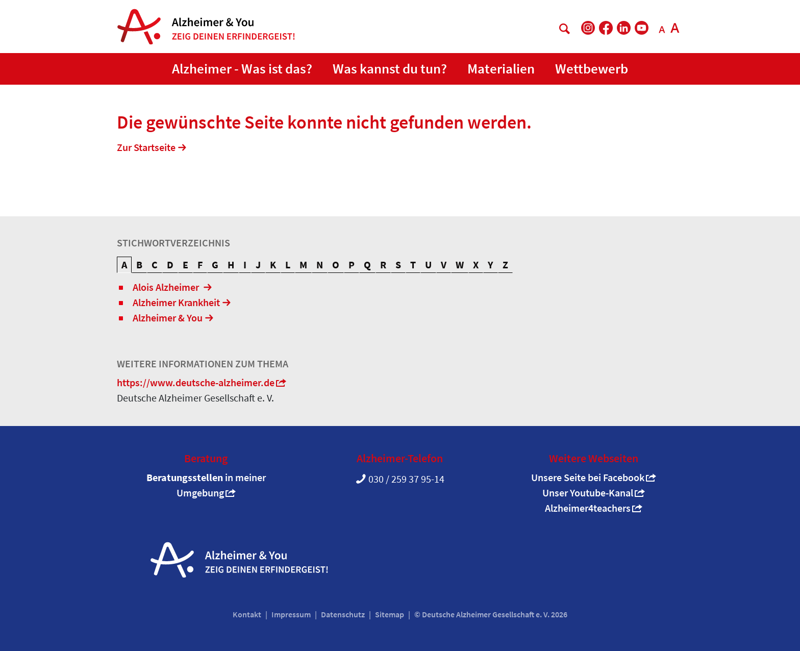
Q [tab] (367, 264)
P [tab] (351, 264)
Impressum (291, 614)
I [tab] (244, 264)
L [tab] (287, 264)
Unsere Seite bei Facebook (587, 477)
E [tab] (185, 264)
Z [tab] (505, 264)
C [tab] (155, 264)
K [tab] (273, 264)
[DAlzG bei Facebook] (606, 28)
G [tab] (215, 264)
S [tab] (398, 264)
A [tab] (124, 264)
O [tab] (335, 264)
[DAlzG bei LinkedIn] (624, 28)
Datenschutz (343, 614)
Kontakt (247, 614)
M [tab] (303, 264)
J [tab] (258, 264)
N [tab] (319, 264)
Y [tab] (490, 264)
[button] (242, 69)
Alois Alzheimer (167, 287)
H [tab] (231, 264)
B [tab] (139, 264)
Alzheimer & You (168, 317)
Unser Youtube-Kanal (587, 492)
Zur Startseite (146, 147)
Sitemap (389, 614)
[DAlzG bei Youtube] (641, 28)
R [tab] (383, 264)
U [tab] (428, 264)
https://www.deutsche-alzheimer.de (195, 382)
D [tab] (170, 264)
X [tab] (476, 264)
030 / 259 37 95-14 (406, 478)
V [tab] (443, 264)
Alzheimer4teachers (588, 508)
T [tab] (413, 264)
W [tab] (460, 264)
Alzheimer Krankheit (176, 302)
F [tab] (200, 264)
